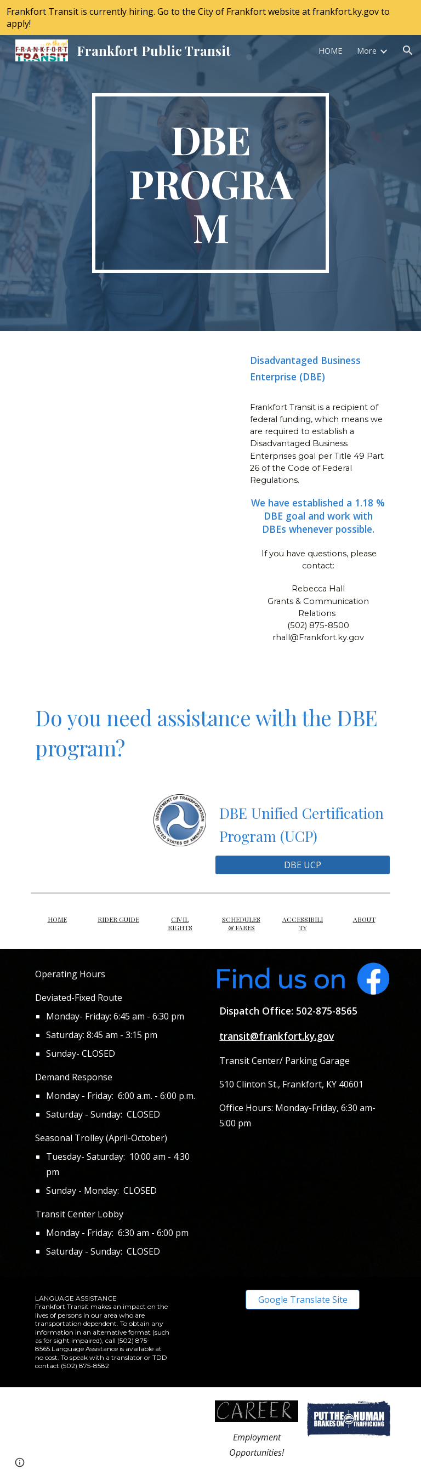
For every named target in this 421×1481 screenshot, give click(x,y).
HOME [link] (330, 50)
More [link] (367, 50)
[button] (408, 50)
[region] (210, 17)
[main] (210, 183)
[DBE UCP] (302, 865)
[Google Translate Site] (302, 1299)
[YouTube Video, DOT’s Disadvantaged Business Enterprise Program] (133, 403)
